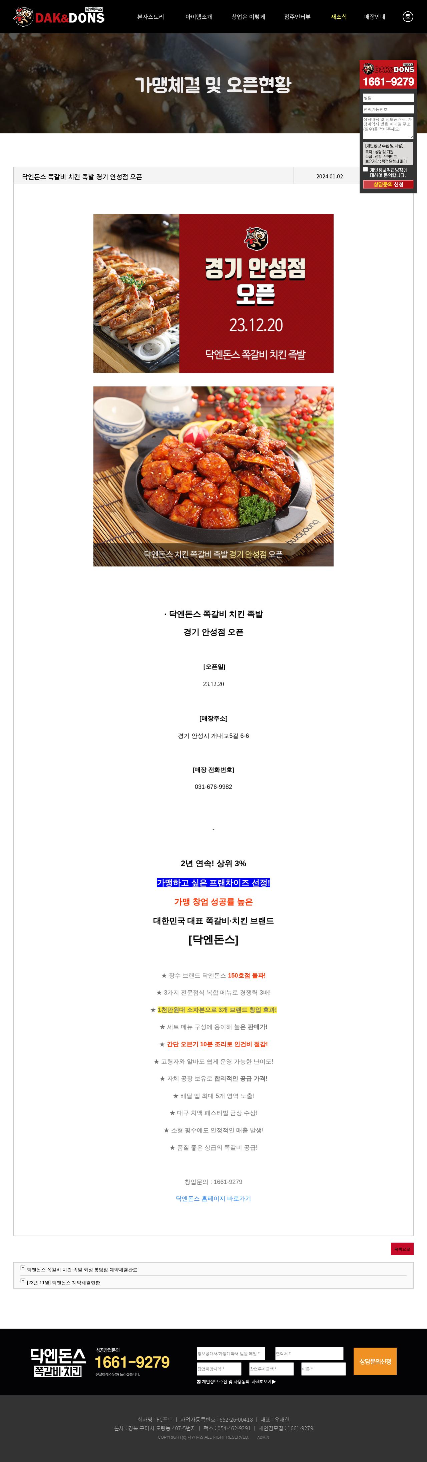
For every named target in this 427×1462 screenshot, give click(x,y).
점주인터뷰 (297, 16)
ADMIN (263, 1437)
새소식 (339, 16)
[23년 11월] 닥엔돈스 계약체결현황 (63, 1282)
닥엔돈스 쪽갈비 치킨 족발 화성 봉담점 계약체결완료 (82, 1269)
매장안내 (375, 16)
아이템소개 (198, 16)
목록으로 (402, 1249)
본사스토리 (150, 16)
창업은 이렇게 (248, 16)
